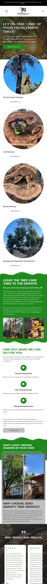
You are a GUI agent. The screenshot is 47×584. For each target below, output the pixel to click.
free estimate (35, 312)
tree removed (37, 301)
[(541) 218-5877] (6, 12)
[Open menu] (43, 11)
